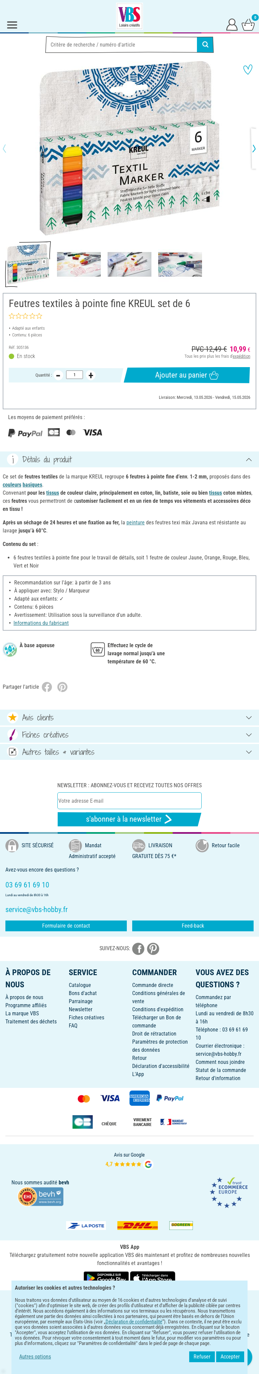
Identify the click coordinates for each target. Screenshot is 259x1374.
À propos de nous (24, 997)
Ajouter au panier (186, 375)
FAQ (73, 1025)
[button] (10, 148)
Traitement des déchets (31, 1021)
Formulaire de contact (66, 926)
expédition (241, 356)
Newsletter (80, 1009)
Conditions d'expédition (157, 1009)
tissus (52, 493)
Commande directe (152, 985)
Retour (139, 1058)
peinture (135, 522)
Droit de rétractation (154, 1033)
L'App (138, 1074)
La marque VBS (22, 1013)
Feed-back (193, 926)
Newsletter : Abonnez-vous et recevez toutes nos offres (129, 785)
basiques (32, 485)
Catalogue (80, 985)
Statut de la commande (221, 1070)
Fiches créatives (86, 1017)
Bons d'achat (83, 993)
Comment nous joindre (220, 1062)
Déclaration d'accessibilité (161, 1066)
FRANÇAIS (129, 1300)
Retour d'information (218, 1078)
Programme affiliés (26, 1005)
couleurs (12, 485)
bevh (64, 1182)
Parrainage (81, 1001)
